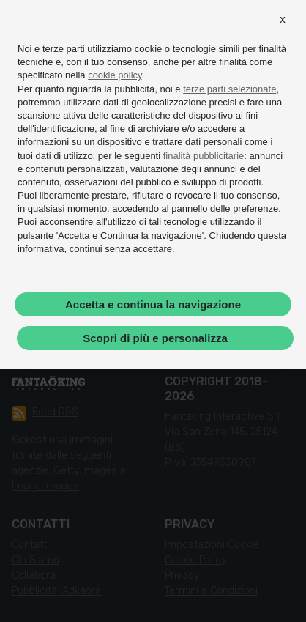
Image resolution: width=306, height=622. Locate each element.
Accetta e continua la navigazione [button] (153, 304)
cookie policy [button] (114, 75)
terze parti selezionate (229, 89)
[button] (282, 19)
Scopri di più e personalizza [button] (155, 338)
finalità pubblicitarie (204, 155)
